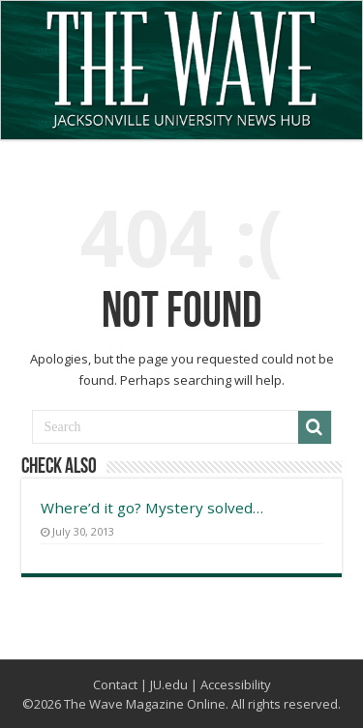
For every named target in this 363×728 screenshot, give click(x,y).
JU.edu (169, 684)
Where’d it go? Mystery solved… (152, 507)
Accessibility (235, 684)
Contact (115, 684)
